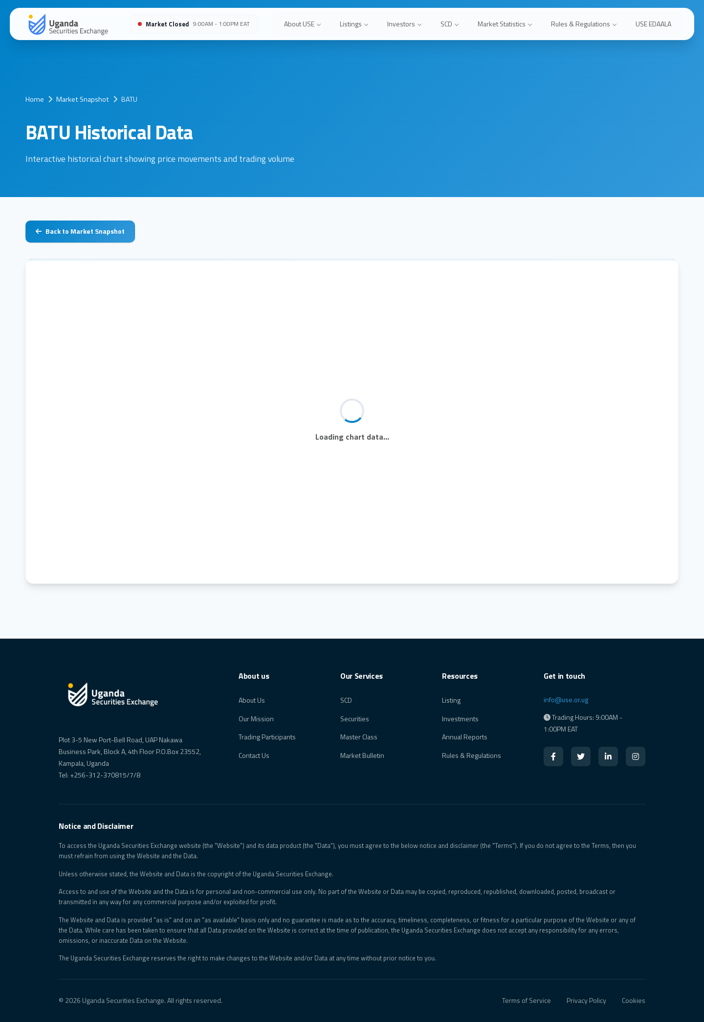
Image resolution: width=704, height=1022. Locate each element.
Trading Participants (267, 737)
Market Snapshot (82, 99)
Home (34, 99)
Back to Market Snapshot (80, 231)
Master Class (358, 737)
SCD (449, 24)
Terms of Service (526, 1000)
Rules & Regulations (583, 24)
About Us (252, 700)
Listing (451, 700)
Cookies (633, 1000)
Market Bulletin (362, 755)
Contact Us (254, 755)
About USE (302, 24)
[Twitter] (581, 756)
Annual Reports (464, 737)
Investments (460, 718)
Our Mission (256, 718)
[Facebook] (553, 756)
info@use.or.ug (566, 699)
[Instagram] (635, 756)
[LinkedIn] (608, 756)
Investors (404, 24)
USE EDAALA (653, 24)
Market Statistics (505, 24)
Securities (354, 718)
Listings (354, 24)
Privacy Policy (586, 1000)
